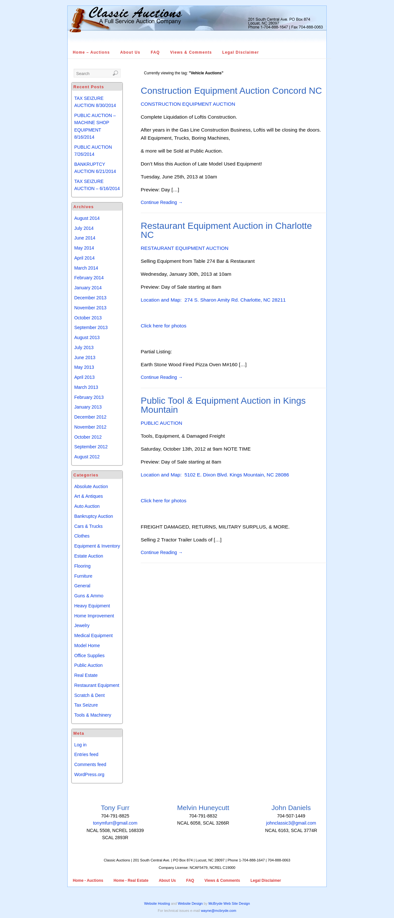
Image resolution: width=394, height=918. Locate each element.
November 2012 (90, 427)
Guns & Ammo (88, 595)
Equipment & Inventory (97, 546)
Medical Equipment (93, 635)
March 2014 (86, 268)
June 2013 (84, 357)
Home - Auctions (88, 880)
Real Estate (85, 675)
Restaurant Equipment (96, 685)
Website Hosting (157, 903)
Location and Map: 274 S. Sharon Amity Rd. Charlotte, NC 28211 (213, 300)
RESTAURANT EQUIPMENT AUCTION (184, 248)
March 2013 (86, 387)
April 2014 (84, 258)
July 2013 (83, 347)
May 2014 (84, 248)
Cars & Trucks (88, 526)
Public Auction (88, 665)
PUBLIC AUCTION (161, 423)
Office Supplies (89, 655)
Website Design (190, 903)
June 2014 (84, 237)
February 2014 (89, 277)
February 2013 (89, 397)
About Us (130, 52)
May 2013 (84, 367)
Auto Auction (87, 506)
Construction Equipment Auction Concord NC (231, 91)
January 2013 (88, 407)
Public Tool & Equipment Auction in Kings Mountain (223, 405)
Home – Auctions (91, 52)
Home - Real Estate (131, 880)
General (82, 585)
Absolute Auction (91, 486)
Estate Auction (88, 556)
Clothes (81, 536)
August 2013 (87, 337)
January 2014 (88, 287)
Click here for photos (163, 325)
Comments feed (90, 764)
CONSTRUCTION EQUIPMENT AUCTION (188, 104)
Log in (80, 744)
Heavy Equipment (92, 605)
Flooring (82, 566)
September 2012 (91, 446)
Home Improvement (94, 615)
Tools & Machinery (92, 715)
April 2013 (84, 377)
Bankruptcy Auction (93, 516)
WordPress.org (89, 774)
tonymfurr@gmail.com (115, 823)
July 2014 (83, 228)
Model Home (87, 645)
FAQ (155, 52)
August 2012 (87, 456)
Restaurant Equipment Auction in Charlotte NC (226, 230)
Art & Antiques (88, 496)
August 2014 (87, 218)
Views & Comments (191, 52)
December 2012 (90, 417)
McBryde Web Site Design (229, 903)
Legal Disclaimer (240, 52)
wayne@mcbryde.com (218, 911)
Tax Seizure (86, 705)
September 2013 (91, 327)
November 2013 (90, 307)
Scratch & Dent (89, 695)
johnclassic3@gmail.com (291, 823)
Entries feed (86, 754)
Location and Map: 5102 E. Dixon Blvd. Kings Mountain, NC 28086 (215, 474)
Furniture (83, 576)
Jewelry (81, 625)
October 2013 (88, 317)
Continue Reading (162, 202)
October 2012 (88, 437)
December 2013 (90, 297)
